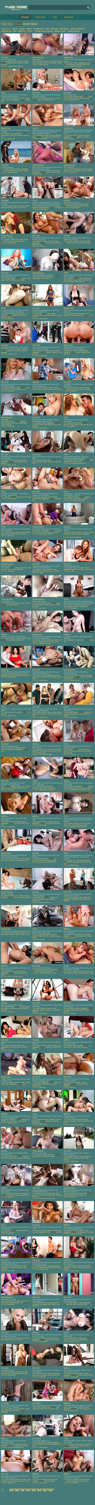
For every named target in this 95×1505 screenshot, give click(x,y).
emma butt (11, 790)
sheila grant (81, 500)
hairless (16, 973)
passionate (18, 1446)
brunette (70, 63)
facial (34, 137)
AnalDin (67, 527)
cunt (49, 749)
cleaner (48, 603)
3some (38, 61)
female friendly (56, 749)
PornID (67, 236)
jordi (47, 29)
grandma (4, 423)
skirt (27, 860)
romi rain (11, 1050)
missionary (72, 64)
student (66, 138)
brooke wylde (43, 209)
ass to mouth (40, 170)
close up (50, 241)
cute (49, 460)
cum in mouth (19, 896)
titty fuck (89, 170)
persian (81, 1446)
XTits (3, 93)
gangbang (4, 1412)
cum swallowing (47, 786)
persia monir (74, 1447)
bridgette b (74, 391)
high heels (24, 568)
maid (14, 1158)
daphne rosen (75, 1341)
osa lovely (42, 1087)
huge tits (35, 63)
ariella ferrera (12, 498)
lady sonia (11, 426)
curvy (55, 98)
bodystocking (56, 170)
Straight (25, 17)
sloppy (87, 1010)
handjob (18, 640)
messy (45, 571)
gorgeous (80, 137)
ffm (15, 462)
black (18, 532)
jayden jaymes (75, 680)
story (57, 642)
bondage (43, 277)
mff (22, 640)
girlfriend (12, 640)
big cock (20, 61)
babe (11, 206)
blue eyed (50, 640)
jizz (71, 170)
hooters (60, 207)
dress (24, 859)
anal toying (39, 350)
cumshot (8, 100)
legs (39, 100)
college (85, 350)
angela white (43, 355)
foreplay (90, 786)
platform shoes (60, 31)
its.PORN (36, 1403)
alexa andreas (43, 64)
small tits (55, 462)
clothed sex (71, 786)
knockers (81, 936)
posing (22, 280)
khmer (30, 31)
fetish (3, 135)
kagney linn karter (44, 643)
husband (82, 1232)
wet (2, 137)
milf (42, 100)
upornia (15, 29)
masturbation (36, 278)
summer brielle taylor (45, 754)
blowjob (26, 61)
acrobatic (70, 387)
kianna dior (11, 1483)
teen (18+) (88, 751)
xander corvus (18, 976)
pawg (74, 206)
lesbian (87, 497)
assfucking (8, 61)
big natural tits (68, 973)
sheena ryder (12, 465)
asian (10, 712)
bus (82, 640)
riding (3, 1049)
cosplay (27, 98)
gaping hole (10, 63)
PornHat (4, 57)
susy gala (74, 608)
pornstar (19, 63)
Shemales (69, 17)
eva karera (51, 790)
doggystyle (82, 63)
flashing (59, 61)
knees (28, 1338)
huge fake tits (6, 31)
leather (29, 29)
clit (61, 640)
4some (43, 61)
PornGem (36, 454)
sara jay (10, 535)
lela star (10, 976)
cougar (52, 970)
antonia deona (75, 207)
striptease (53, 63)
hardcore (86, 137)
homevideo (67, 825)
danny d (73, 66)
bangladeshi (71, 640)
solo (80, 462)
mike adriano (12, 66)
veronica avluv (43, 1269)
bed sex (79, 605)
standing (26, 135)
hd (15, 63)
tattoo (60, 389)
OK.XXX (36, 93)
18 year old (8, 98)
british (86, 204)
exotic (79, 1121)
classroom (81, 934)
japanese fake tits (77, 29)
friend (91, 315)
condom (45, 387)
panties (76, 1010)
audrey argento (13, 172)
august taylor (43, 790)
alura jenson (12, 1375)
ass (75, 313)
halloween (35, 751)
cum (18, 207)
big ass (14, 61)
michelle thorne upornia (43, 31)
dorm (85, 606)
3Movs (4, 634)
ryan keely (11, 827)
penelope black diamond (78, 463)
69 (37, 859)
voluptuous (35, 901)
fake (14, 31)
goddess (8, 534)
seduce (89, 788)
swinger (59, 63)
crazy (14, 207)
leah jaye (81, 281)
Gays (54, 17)
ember (73, 1124)
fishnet (48, 172)
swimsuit (54, 1047)
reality (49, 462)
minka (41, 573)
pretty (82, 1304)
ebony (88, 63)
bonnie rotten (43, 1198)
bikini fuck (22, 31)
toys (42, 278)
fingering (23, 421)
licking (72, 425)
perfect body (47, 315)
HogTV (35, 128)
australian (48, 170)
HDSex (67, 200)
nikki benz (20, 66)
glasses (7, 135)
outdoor (70, 280)
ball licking (80, 313)
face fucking (16, 1410)
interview (25, 1230)
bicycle (70, 204)
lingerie (40, 63)
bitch (6, 1156)
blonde (48, 61)
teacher (71, 138)
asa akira (11, 1447)
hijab (40, 462)
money (45, 462)
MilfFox (4, 816)
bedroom (39, 387)
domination (18, 133)
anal (6, 712)
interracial (22, 315)
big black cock (14, 313)
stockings (35, 174)
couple (3, 100)
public (81, 280)
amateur (70, 605)
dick (58, 98)
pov (59, 137)
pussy (78, 243)
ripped (22, 29)
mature (78, 352)
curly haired (87, 1266)
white (54, 860)
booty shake (55, 206)
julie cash (11, 318)
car (53, 1155)
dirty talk (75, 712)
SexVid (35, 382)
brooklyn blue (38, 29)
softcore (66, 715)
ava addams (43, 534)
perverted (20, 1158)
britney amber (12, 1123)
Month (26, 24)
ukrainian (4, 64)
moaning (74, 1481)
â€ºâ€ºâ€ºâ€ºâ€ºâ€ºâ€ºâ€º (31, 1490)
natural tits (12, 1121)
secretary (19, 135)
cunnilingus (41, 207)
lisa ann (41, 246)
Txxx (34, 200)
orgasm (47, 1156)
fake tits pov (64, 29)
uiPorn (67, 707)
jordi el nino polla (76, 537)
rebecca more (12, 354)
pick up (86, 1158)
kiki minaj (79, 66)
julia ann (73, 426)
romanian (85, 498)
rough (84, 64)
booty (49, 206)
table (19, 389)
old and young (53, 751)
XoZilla (4, 1151)
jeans (68, 243)
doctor (84, 169)
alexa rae (11, 391)
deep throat (36, 172)
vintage (24, 389)
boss (12, 133)
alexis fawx (11, 138)
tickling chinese (73, 31)
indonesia (54, 29)
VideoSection (38, 57)
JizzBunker (69, 128)
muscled (51, 936)
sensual (34, 317)
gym (24, 1084)
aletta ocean (74, 865)
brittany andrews (44, 902)
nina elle (73, 938)
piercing (13, 135)
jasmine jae (42, 825)
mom (5, 569)
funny (80, 278)
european (89, 169)
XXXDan (5, 1403)
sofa (88, 243)
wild (40, 174)
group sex (49, 1121)
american (70, 313)
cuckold (54, 712)
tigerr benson (75, 100)
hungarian (76, 862)
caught (29, 638)
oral (2, 101)
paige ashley (12, 243)
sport (25, 1267)
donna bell (74, 500)
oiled (52, 172)
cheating (9, 207)
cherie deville (43, 680)
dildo (74, 460)
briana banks (43, 1447)
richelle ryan (43, 1483)
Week (34, 24)
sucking (25, 63)
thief (87, 64)
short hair (86, 98)
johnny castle (51, 862)
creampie (67, 352)
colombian (67, 534)
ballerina (7, 133)
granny (9, 423)
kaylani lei (42, 1377)
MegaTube (68, 57)
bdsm (38, 277)
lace (6, 860)
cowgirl (75, 63)
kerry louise (74, 281)
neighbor (84, 352)
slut (39, 1123)
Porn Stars (40, 17)
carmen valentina (44, 973)
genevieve (11, 1197)
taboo (56, 389)
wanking (47, 278)
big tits (22, 206)
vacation (26, 170)
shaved (85, 280)
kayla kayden (43, 138)
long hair (40, 389)
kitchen (27, 100)
